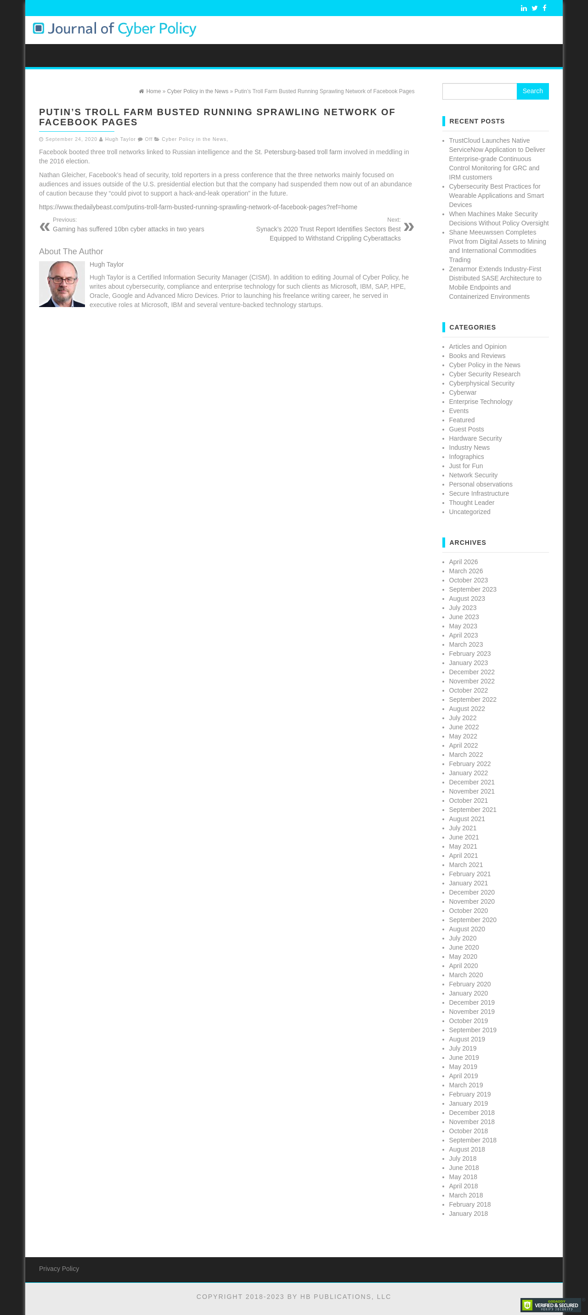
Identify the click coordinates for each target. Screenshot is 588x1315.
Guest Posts (466, 429)
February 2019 (470, 1094)
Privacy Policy (59, 1268)
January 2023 (468, 662)
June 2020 (464, 947)
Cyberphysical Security (481, 383)
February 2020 (470, 984)
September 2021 (473, 809)
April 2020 (463, 965)
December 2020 (472, 892)
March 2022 (466, 754)
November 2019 (472, 1011)
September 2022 (473, 699)
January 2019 (468, 1103)
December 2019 (472, 1002)
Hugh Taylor (120, 139)
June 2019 (464, 1057)
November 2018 (472, 1121)
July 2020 (463, 938)
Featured (462, 420)
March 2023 (466, 644)
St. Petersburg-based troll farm (298, 152)
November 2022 (472, 681)
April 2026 (463, 561)
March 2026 (466, 571)
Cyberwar (463, 392)
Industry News (469, 447)
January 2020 (468, 993)
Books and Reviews (477, 355)
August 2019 (467, 1039)
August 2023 (467, 598)
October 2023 (468, 580)
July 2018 (463, 1158)
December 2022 (472, 672)
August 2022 (467, 708)
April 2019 (463, 1076)
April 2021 (463, 855)
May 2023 (463, 626)
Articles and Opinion (478, 346)
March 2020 (466, 975)
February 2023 (470, 653)
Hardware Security (475, 438)
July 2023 (463, 607)
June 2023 (464, 617)
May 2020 (463, 956)
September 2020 (473, 919)
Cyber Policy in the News (194, 139)
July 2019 (463, 1048)
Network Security (473, 475)
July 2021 (463, 828)
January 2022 (468, 773)
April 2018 (463, 1186)
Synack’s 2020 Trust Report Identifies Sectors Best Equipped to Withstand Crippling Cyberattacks (317, 229)
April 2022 (463, 745)
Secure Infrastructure (479, 493)
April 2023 (463, 635)
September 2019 (473, 1030)
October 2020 (468, 910)
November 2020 (472, 901)
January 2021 (468, 883)
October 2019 (468, 1020)
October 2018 (468, 1131)
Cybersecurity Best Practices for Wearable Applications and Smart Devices (496, 195)
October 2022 (468, 690)
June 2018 (464, 1167)
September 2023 (473, 589)
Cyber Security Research (485, 374)
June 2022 (464, 727)
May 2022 (463, 736)
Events (459, 410)
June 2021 (464, 837)
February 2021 (470, 874)
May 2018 (463, 1177)
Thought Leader (472, 502)
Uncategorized (470, 511)
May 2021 (463, 846)
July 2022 (463, 718)
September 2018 (473, 1140)
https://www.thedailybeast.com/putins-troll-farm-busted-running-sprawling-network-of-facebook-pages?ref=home (199, 207)
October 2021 (468, 800)
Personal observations (481, 484)
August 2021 (467, 819)
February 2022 (470, 763)
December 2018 (472, 1112)
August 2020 (467, 929)
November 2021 (472, 791)
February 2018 (470, 1204)
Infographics (466, 456)
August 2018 (467, 1149)
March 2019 (466, 1085)
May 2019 (463, 1066)
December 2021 (472, 782)
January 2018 (468, 1213)
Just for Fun (466, 466)
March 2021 (466, 864)
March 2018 (466, 1195)
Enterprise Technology (481, 401)
